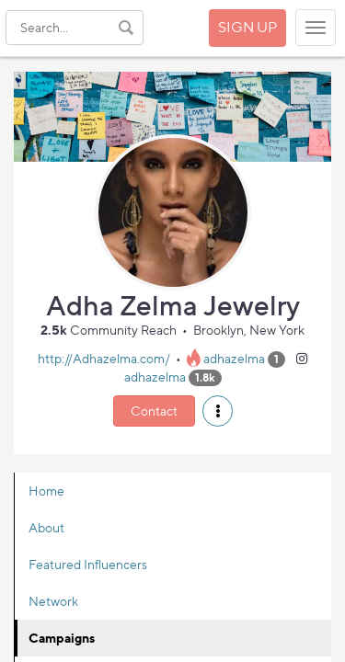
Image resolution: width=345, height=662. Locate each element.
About (46, 527)
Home (46, 490)
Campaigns (62, 637)
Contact (154, 410)
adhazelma (234, 358)
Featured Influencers (88, 564)
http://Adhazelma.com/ (104, 358)
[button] (217, 411)
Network (53, 601)
